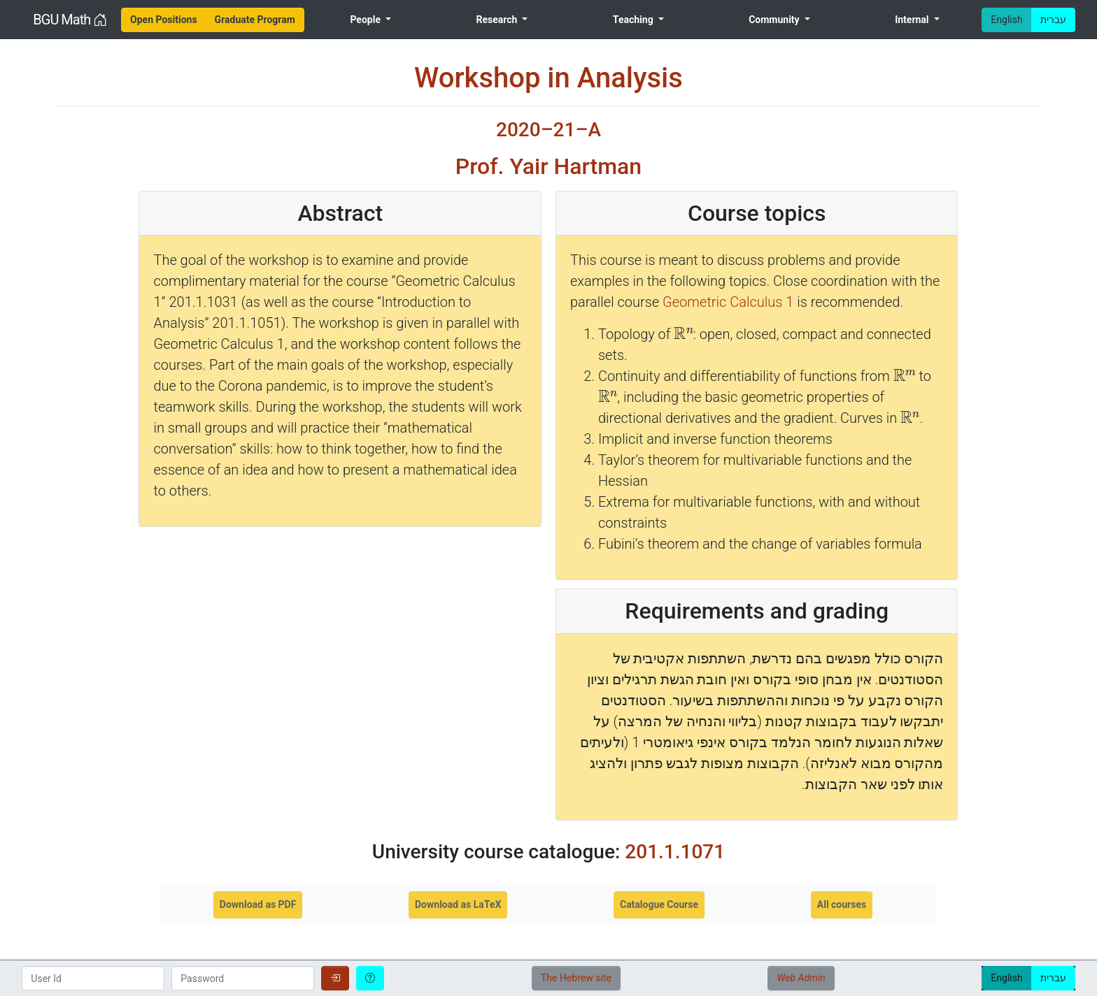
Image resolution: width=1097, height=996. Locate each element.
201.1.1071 (675, 851)
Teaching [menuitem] (634, 19)
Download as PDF (258, 904)
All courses (841, 904)
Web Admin (801, 977)
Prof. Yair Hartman (548, 166)
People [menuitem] (366, 19)
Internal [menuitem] (913, 19)
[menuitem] (163, 20)
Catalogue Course (659, 904)
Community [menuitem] (775, 19)
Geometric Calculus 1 (728, 302)
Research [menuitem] (497, 19)
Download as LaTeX (458, 904)
